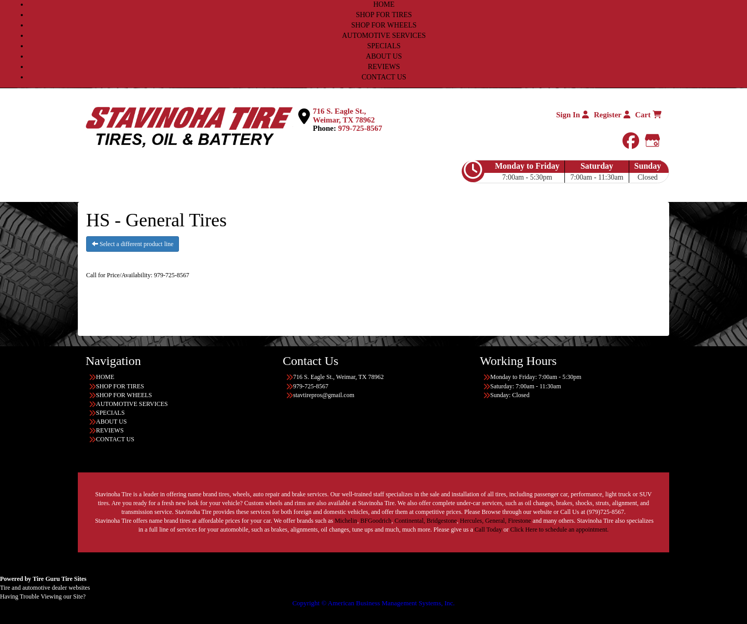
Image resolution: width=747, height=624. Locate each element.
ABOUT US (384, 56)
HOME (383, 4)
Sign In (572, 115)
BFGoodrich (376, 520)
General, (495, 520)
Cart (648, 115)
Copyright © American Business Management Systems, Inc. (373, 603)
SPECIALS (384, 46)
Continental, (410, 520)
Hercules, (472, 520)
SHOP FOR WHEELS (384, 25)
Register (612, 115)
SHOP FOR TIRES (384, 15)
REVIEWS (384, 67)
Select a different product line (132, 244)
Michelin (346, 520)
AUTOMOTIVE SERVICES (384, 35)
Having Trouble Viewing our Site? (43, 596)
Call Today (489, 529)
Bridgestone (442, 520)
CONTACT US (384, 77)
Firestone (519, 520)
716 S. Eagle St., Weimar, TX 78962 (344, 115)
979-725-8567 (360, 128)
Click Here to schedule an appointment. (559, 529)
